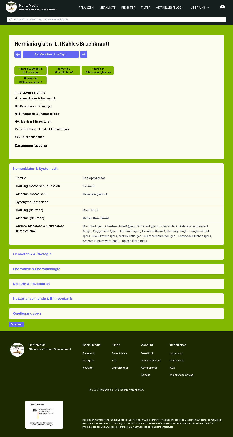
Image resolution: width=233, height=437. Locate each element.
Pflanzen (86, 7)
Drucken (17, 324)
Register (128, 7)
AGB (172, 367)
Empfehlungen (120, 367)
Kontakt (145, 374)
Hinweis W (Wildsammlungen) (30, 80)
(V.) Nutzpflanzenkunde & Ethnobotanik (42, 129)
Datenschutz (177, 360)
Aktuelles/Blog (170, 7)
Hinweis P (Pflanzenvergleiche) (98, 70)
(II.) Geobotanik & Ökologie (33, 106)
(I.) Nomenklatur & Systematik (35, 98)
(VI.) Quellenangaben (29, 137)
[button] (116, 168)
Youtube (88, 367)
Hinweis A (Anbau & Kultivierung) (31, 70)
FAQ (114, 360)
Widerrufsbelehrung (181, 374)
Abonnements (149, 367)
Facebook (89, 353)
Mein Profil (147, 353)
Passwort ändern (151, 360)
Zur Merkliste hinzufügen (51, 54)
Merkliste (107, 7)
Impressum (176, 353)
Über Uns (200, 7)
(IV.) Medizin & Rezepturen (33, 121)
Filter (145, 7)
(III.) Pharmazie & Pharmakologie (37, 114)
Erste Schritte (119, 353)
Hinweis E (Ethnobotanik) (64, 70)
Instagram (88, 360)
